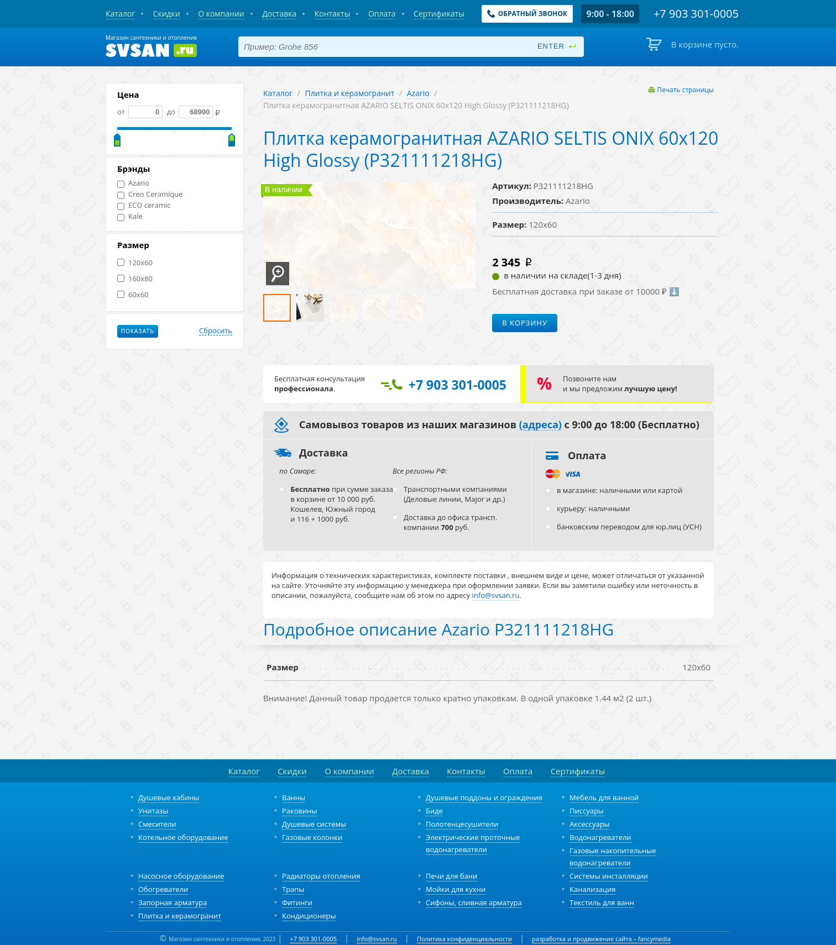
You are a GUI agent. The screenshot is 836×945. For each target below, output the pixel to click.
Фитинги (297, 902)
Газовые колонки (312, 837)
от (140, 112)
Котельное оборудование (183, 837)
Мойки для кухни (455, 889)
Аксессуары (589, 824)
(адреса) (540, 425)
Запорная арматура (172, 902)
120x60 (135, 262)
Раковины (299, 811)
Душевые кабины (169, 797)
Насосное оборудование (181, 876)
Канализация (592, 889)
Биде (434, 811)
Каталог (277, 93)
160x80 (135, 278)
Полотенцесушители (462, 824)
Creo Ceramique (150, 194)
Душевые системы (314, 824)
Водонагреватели (600, 837)
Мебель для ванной (604, 797)
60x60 (133, 294)
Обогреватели (163, 889)
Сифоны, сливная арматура (474, 902)
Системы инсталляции (608, 876)
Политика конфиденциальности (464, 939)
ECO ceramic (144, 205)
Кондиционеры (309, 916)
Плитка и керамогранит (350, 93)
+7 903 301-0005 (313, 939)
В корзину (524, 323)
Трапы (293, 889)
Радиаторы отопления (321, 876)
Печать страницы (685, 90)
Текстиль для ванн (601, 902)
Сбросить (215, 331)
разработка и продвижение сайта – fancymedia (601, 939)
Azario (133, 183)
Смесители (157, 824)
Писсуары (586, 811)
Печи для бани (451, 876)
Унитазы (153, 811)
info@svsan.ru (377, 939)
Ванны (293, 797)
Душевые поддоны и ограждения (484, 797)
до (189, 112)
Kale (130, 216)
